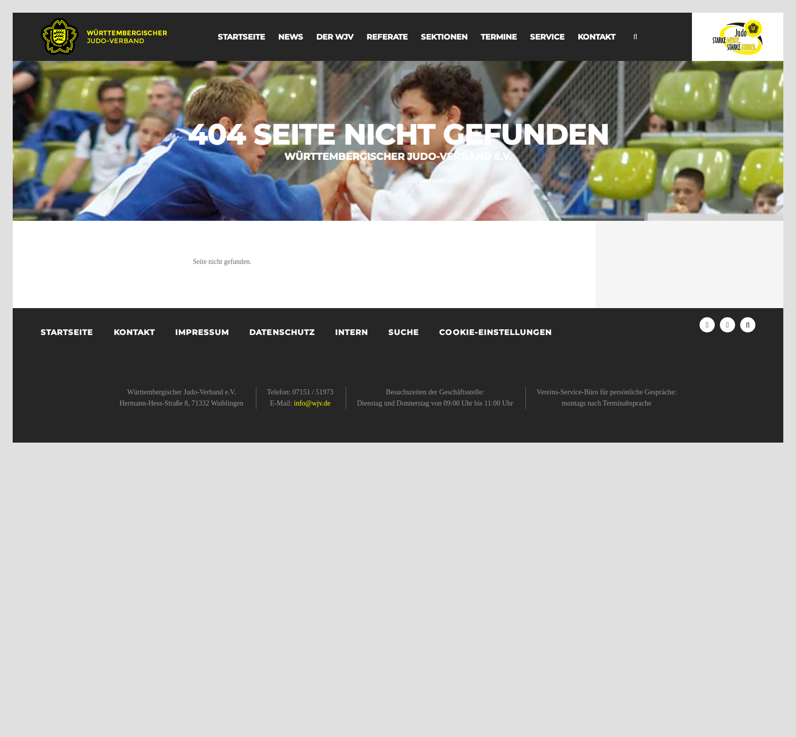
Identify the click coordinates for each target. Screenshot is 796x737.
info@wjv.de (312, 403)
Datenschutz (282, 332)
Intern (351, 332)
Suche (403, 332)
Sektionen (444, 37)
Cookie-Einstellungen (495, 332)
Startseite (241, 37)
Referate (387, 37)
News (290, 37)
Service (547, 37)
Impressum (202, 332)
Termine (499, 37)
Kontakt (596, 37)
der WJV (334, 37)
